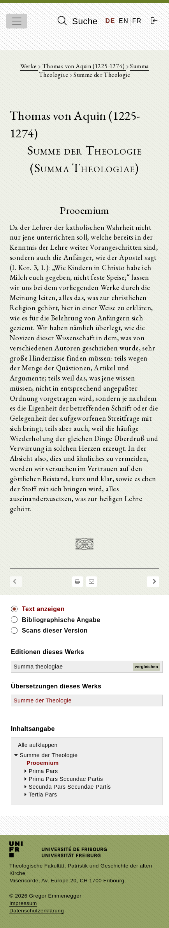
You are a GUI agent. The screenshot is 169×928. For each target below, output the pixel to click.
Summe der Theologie (43, 700)
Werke (29, 66)
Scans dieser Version (55, 630)
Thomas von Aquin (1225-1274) (84, 66)
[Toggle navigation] (16, 21)
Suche (77, 21)
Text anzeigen (43, 609)
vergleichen (146, 667)
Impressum (23, 903)
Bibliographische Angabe (61, 620)
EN (124, 21)
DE (110, 21)
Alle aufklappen (38, 745)
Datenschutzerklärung (36, 911)
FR (137, 21)
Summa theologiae (38, 666)
